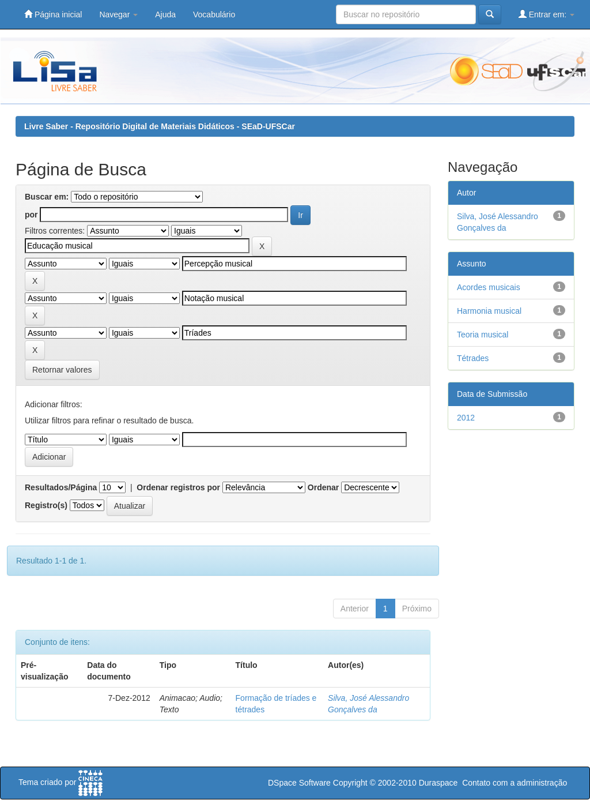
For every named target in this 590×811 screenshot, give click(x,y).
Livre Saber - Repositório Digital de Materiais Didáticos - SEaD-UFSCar (159, 126)
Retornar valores (62, 369)
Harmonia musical (489, 311)
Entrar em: (546, 14)
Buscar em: (47, 196)
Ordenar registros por (178, 487)
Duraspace (438, 782)
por (31, 214)
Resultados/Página (61, 487)
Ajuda (165, 14)
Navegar (118, 14)
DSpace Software (299, 782)
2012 (466, 417)
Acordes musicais (488, 287)
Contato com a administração (514, 782)
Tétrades (473, 358)
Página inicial (53, 14)
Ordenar (323, 487)
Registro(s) (46, 505)
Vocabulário (214, 14)
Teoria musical (482, 334)
